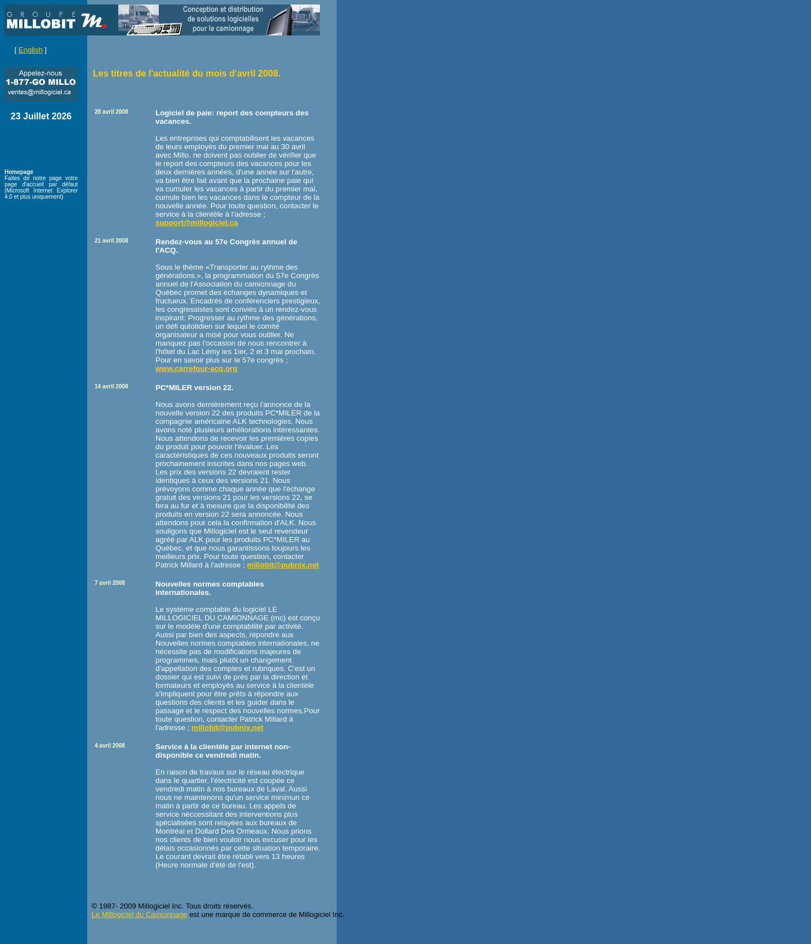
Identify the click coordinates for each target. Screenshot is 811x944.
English (31, 50)
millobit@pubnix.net (283, 565)
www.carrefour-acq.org (196, 368)
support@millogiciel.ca (196, 222)
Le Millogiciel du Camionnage (140, 914)
